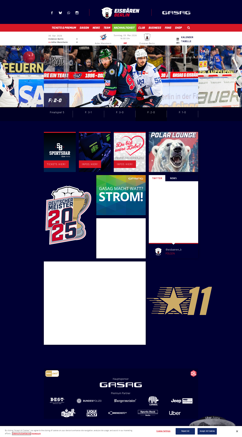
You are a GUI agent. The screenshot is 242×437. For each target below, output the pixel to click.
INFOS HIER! (90, 164)
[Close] (237, 431)
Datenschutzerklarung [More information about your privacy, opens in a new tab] (21, 433)
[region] (121, 431)
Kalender (187, 37)
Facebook (52, 12)
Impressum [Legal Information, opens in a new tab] (36, 433)
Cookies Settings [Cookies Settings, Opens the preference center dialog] (163, 431)
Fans (168, 27)
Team (107, 27)
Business (155, 27)
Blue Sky (60, 12)
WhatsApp (68, 12)
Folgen (170, 253)
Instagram (77, 12)
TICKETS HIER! (56, 164)
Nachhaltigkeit (124, 27)
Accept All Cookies (207, 431)
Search (189, 28)
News (96, 27)
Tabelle (186, 41)
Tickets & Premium (64, 27)
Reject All (185, 431)
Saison (84, 27)
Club (141, 27)
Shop (178, 27)
